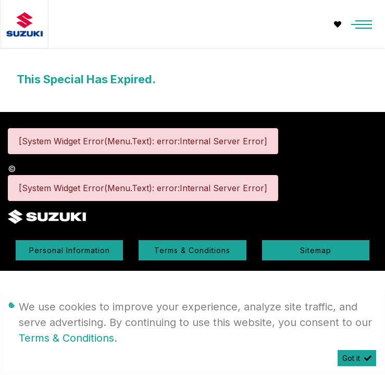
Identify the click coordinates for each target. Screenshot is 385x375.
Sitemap (315, 250)
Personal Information (69, 250)
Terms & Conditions (192, 250)
